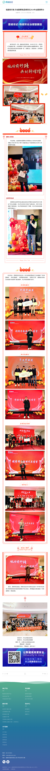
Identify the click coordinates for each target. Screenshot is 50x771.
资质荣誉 (4, 737)
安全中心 (27, 703)
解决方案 (5, 703)
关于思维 (5, 726)
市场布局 (4, 744)
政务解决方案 (5, 714)
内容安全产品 (5, 696)
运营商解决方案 (6, 711)
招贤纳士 (4, 742)
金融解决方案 (5, 716)
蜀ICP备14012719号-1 (32, 767)
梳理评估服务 (28, 693)
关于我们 (4, 732)
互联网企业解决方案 (7, 719)
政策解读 (27, 709)
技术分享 (27, 711)
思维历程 (4, 734)
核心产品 (5, 688)
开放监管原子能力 (6, 699)
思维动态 (4, 739)
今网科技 (13, 769)
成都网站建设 (5, 769)
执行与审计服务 (29, 699)
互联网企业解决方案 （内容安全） (10, 721)
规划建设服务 (28, 696)
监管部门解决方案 (6, 709)
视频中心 (27, 714)
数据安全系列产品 (6, 693)
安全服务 (27, 688)
